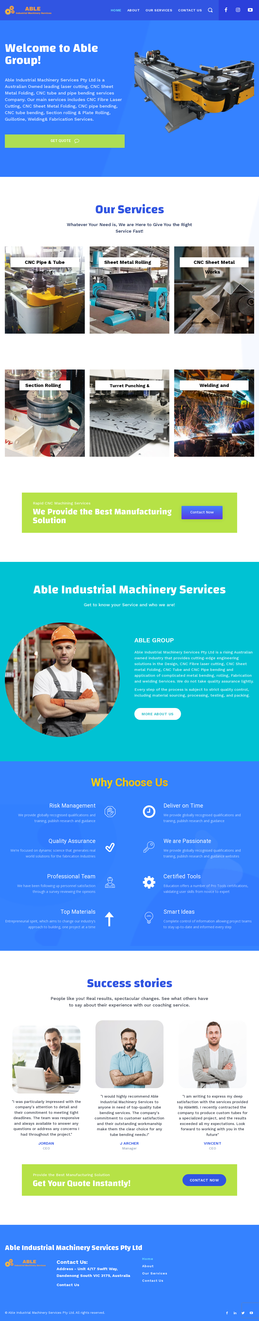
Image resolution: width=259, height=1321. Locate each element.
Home (147, 1259)
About (148, 1266)
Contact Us (68, 1284)
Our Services (154, 1273)
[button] (210, 10)
